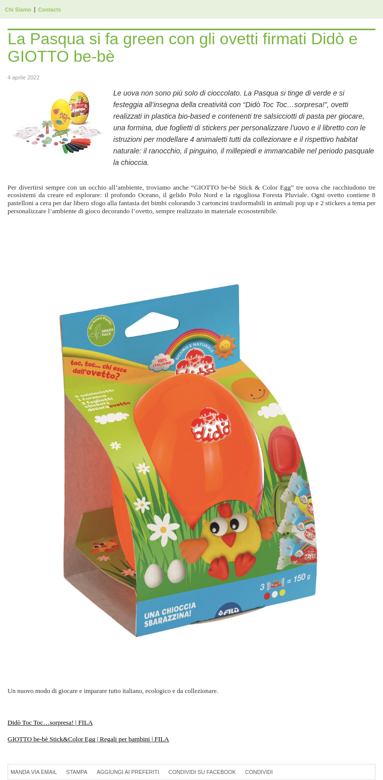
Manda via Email (34, 772)
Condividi (259, 772)
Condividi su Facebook (202, 772)
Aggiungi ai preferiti (128, 772)
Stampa (77, 772)
